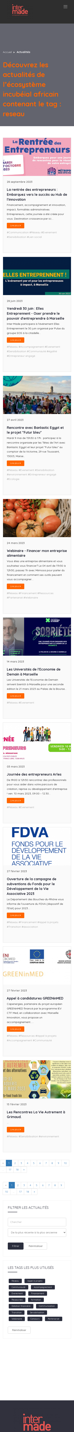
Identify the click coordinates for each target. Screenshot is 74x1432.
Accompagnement (43, 1287)
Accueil (7, 52)
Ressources (17, 1299)
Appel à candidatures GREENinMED (35, 998)
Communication (47, 1306)
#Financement (28, 593)
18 (17, 1169)
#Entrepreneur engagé (21, 356)
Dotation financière (21, 1306)
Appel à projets (34, 1281)
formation (36, 1299)
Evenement (17, 1293)
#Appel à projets (47, 922)
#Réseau (34, 232)
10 (65, 1163)
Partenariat (53, 1318)
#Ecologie (13, 479)
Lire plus (15, 225)
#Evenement (49, 232)
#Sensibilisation (16, 237)
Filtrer (15, 1246)
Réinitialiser (36, 1246)
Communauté (18, 1287)
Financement (37, 1293)
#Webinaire (31, 597)
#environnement (17, 474)
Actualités (23, 52)
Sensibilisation (37, 1312)
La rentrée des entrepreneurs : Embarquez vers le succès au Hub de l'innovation (37, 194)
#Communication (18, 232)
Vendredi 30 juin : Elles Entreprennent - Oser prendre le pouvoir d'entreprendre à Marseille (35, 313)
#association (30, 926)
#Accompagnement (31, 346)
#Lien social (34, 237)
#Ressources (45, 593)
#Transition (14, 926)
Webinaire (17, 1318)
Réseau (15, 1281)
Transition (17, 1312)
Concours (34, 1318)
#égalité (52, 351)
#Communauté (36, 351)
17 (10, 1169)
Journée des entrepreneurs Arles (34, 774)
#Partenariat (15, 597)
